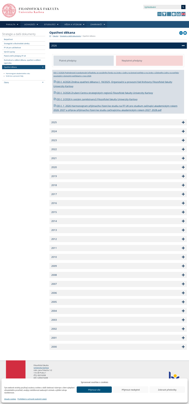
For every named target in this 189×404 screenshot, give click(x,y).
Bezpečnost (8, 39)
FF (50, 36)
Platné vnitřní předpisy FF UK (15, 56)
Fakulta (55, 36)
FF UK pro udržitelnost (12, 47)
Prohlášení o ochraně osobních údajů (32, 399)
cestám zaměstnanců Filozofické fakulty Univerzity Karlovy (105, 99)
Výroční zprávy (9, 52)
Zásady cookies (10, 399)
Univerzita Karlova (41, 367)
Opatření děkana (10, 67)
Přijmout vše (94, 389)
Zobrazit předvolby (167, 389)
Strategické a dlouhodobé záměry (16, 43)
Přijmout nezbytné (131, 389)
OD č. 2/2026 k (63, 99)
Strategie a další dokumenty (19, 34)
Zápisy (6, 82)
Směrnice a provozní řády (14, 76)
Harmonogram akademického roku (18, 73)
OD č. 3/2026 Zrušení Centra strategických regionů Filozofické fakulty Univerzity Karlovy (103, 92)
